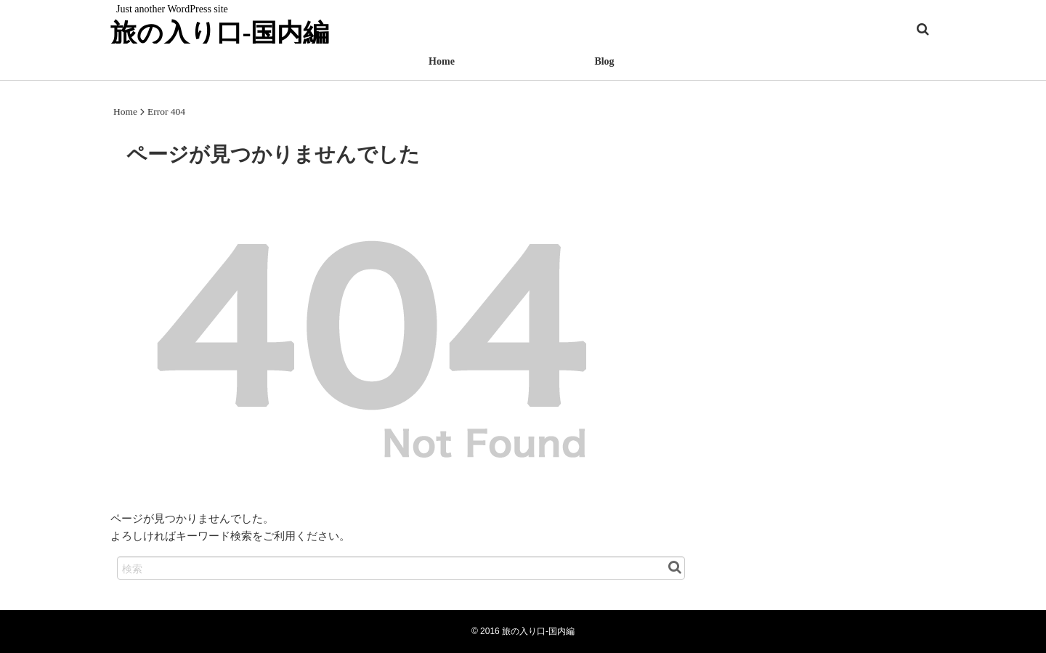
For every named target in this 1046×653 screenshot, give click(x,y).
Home (442, 61)
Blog (604, 61)
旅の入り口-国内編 (219, 32)
